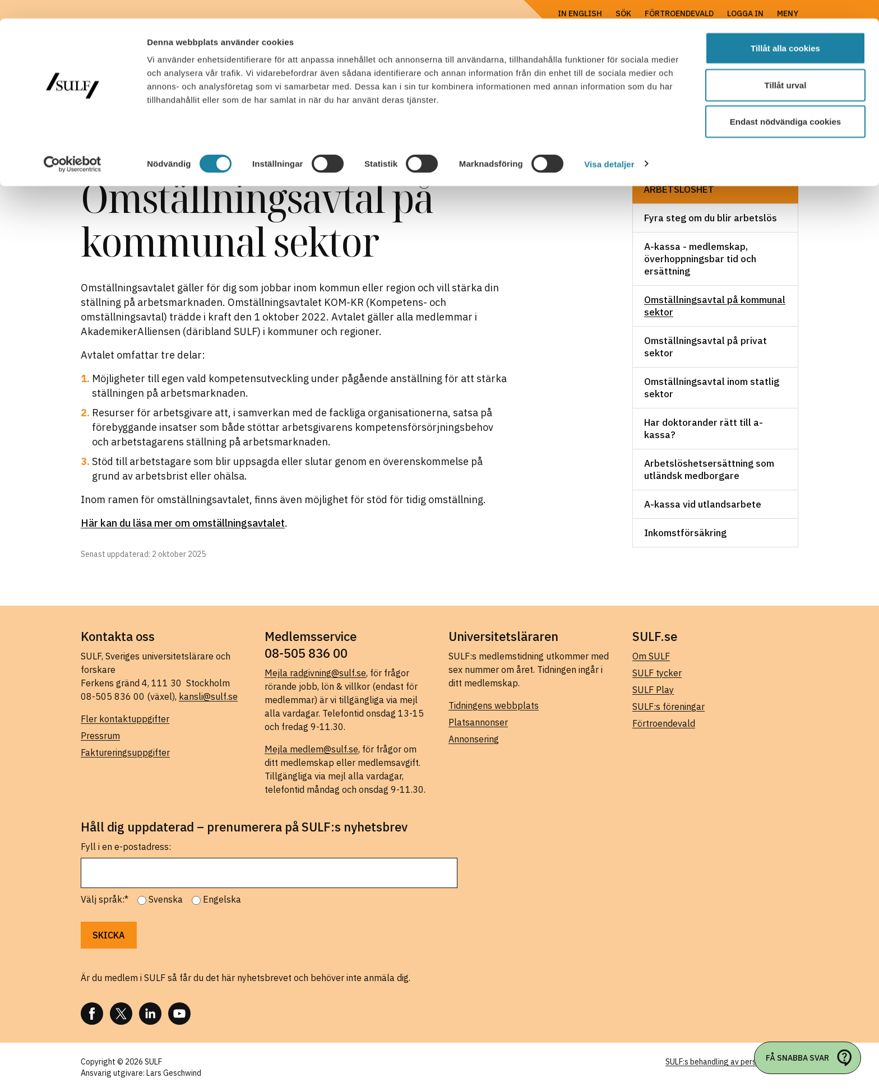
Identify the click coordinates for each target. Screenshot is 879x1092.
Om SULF (651, 656)
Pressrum (100, 735)
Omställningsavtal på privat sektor (705, 346)
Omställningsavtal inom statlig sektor (711, 387)
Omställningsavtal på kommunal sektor (714, 306)
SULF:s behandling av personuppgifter (731, 1062)
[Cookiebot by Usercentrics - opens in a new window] (73, 145)
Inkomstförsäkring (685, 533)
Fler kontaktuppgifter (125, 718)
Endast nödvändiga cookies (785, 103)
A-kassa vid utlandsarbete (702, 504)
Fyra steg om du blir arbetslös (710, 218)
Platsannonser (478, 722)
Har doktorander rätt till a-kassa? (703, 428)
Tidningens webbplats (493, 705)
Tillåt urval (786, 66)
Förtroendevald (663, 723)
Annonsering (473, 739)
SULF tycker (657, 673)
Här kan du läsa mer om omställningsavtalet (183, 523)
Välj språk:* (104, 899)
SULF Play (653, 689)
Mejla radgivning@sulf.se (315, 673)
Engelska (222, 899)
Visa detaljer (609, 145)
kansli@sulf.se (208, 696)
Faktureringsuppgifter (125, 752)
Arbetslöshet (679, 189)
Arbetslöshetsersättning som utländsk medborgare (709, 469)
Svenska (166, 899)
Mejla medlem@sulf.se (311, 749)
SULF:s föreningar (668, 706)
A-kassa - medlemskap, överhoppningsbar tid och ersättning (700, 258)
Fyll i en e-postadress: (126, 846)
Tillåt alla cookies (785, 29)
